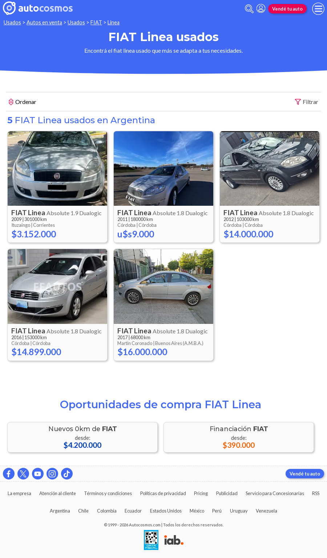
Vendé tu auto (287, 9)
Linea (114, 22)
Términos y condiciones (108, 493)
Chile (83, 511)
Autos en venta (44, 22)
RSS (315, 493)
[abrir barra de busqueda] (249, 9)
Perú (217, 511)
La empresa (19, 493)
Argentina (60, 511)
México (197, 511)
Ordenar (22, 102)
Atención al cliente (57, 493)
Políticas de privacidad (163, 493)
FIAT (96, 22)
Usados (12, 22)
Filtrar (306, 102)
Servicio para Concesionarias (275, 493)
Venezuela (266, 511)
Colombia (107, 511)
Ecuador (133, 511)
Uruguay (239, 511)
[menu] (318, 9)
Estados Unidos (166, 511)
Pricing (201, 493)
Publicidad (227, 493)
